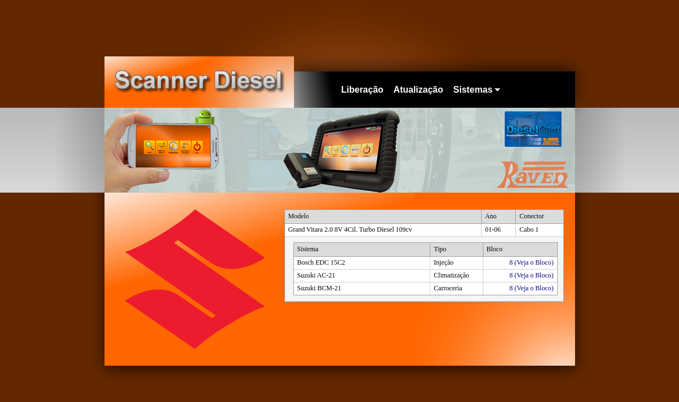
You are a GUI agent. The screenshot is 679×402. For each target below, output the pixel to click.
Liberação (362, 89)
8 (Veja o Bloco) (532, 262)
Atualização (418, 89)
